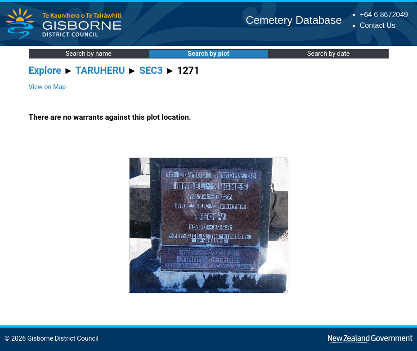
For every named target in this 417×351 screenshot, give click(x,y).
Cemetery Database (293, 20)
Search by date (328, 54)
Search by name (89, 54)
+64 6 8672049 (384, 14)
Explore (45, 70)
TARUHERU (100, 70)
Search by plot (208, 54)
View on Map (47, 87)
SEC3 (151, 70)
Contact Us (377, 25)
